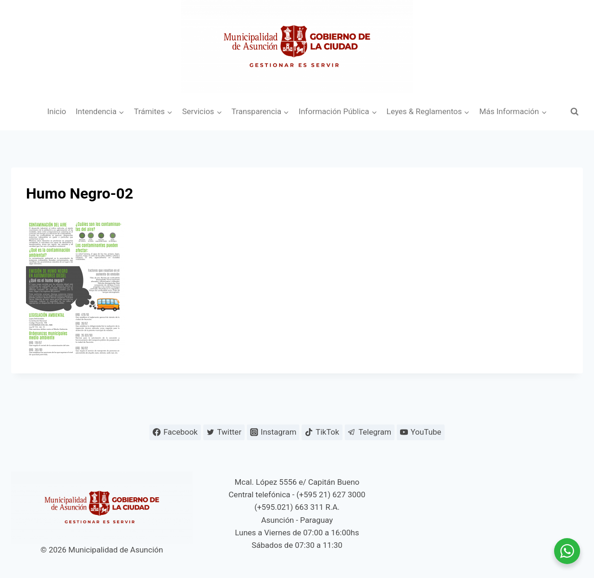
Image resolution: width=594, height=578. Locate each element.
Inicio (56, 111)
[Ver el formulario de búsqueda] (574, 111)
